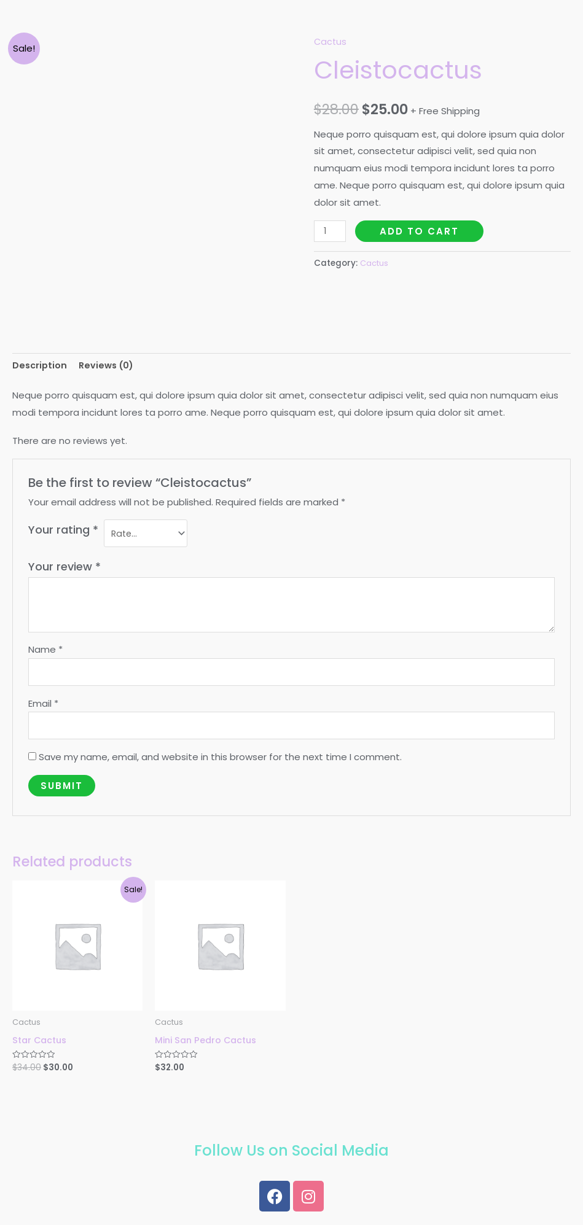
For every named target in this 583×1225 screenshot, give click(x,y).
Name (45, 652)
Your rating (63, 531)
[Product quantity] (330, 231)
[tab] (40, 366)
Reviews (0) (109, 365)
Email (43, 707)
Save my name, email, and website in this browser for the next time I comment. (220, 763)
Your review (64, 569)
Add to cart (420, 231)
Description (40, 365)
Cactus (331, 41)
